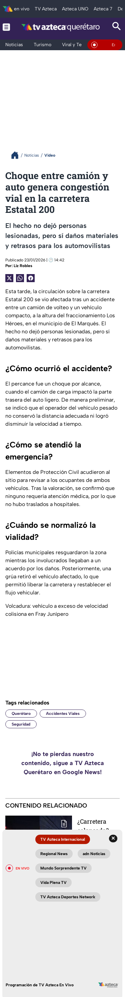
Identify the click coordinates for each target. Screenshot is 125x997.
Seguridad (21, 724)
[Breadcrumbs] (17, 155)
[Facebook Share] (31, 278)
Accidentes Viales (63, 713)
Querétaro (21, 713)
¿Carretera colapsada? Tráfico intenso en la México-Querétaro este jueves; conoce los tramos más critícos (98, 825)
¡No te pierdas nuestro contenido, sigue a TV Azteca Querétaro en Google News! (62, 763)
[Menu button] (6, 26)
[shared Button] (20, 278)
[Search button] (116, 26)
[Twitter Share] (9, 278)
